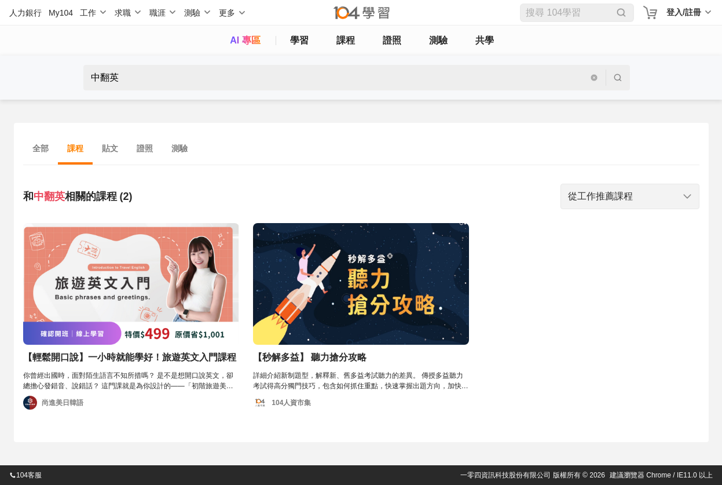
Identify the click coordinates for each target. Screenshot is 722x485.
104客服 (25, 475)
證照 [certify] (392, 40)
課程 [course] (345, 40)
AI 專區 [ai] (245, 40)
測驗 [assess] (438, 40)
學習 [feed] (299, 40)
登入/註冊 (683, 12)
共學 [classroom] (484, 40)
